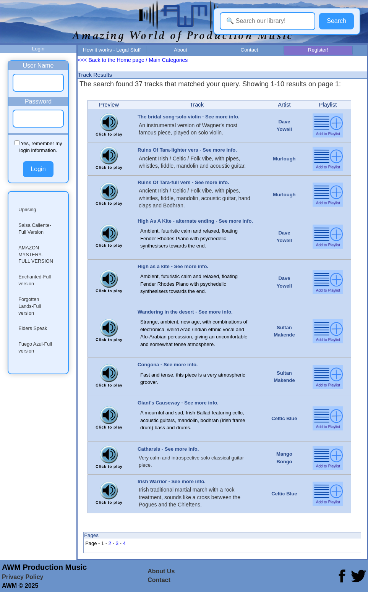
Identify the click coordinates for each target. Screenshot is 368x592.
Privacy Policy (23, 577)
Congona (148, 364)
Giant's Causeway (159, 403)
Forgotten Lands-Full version (29, 306)
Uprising (27, 209)
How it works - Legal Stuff (112, 50)
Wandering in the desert (166, 312)
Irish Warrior (152, 481)
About (180, 50)
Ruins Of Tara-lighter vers (168, 150)
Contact (249, 50)
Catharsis (149, 449)
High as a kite (154, 266)
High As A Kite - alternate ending (176, 221)
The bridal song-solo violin (169, 117)
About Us (161, 571)
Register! (318, 50)
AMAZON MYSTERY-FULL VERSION (35, 254)
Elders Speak (32, 328)
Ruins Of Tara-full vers (164, 182)
